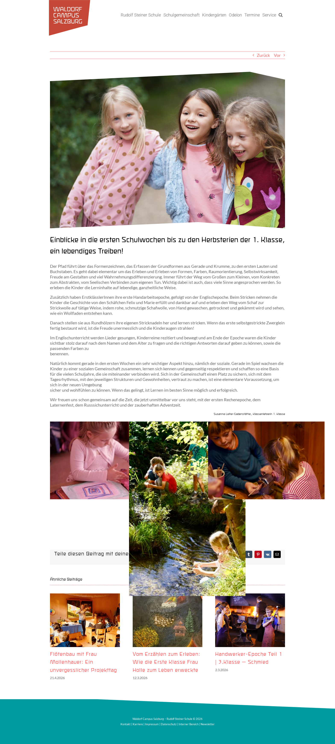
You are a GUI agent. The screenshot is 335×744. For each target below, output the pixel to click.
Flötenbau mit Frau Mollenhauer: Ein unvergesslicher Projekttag (83, 662)
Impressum (152, 724)
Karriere (138, 724)
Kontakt (125, 724)
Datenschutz (168, 724)
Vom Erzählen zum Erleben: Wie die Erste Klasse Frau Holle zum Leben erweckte (166, 662)
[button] (280, 15)
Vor (277, 55)
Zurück (263, 55)
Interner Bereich (188, 724)
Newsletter (208, 724)
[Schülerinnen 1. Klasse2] (167, 150)
